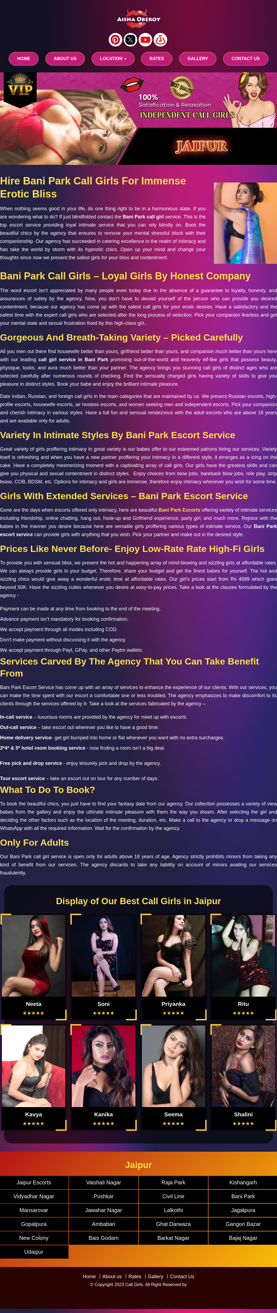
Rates (134, 1276)
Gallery (155, 1276)
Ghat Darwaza (173, 1224)
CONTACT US (246, 58)
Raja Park (173, 1182)
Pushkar (103, 1196)
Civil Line (173, 1196)
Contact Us (182, 1276)
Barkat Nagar (173, 1238)
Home (23, 58)
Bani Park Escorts (179, 510)
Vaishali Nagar (103, 1182)
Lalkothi (173, 1210)
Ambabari (103, 1224)
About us (65, 58)
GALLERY (198, 58)
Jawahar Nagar (103, 1210)
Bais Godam (104, 1238)
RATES (157, 58)
